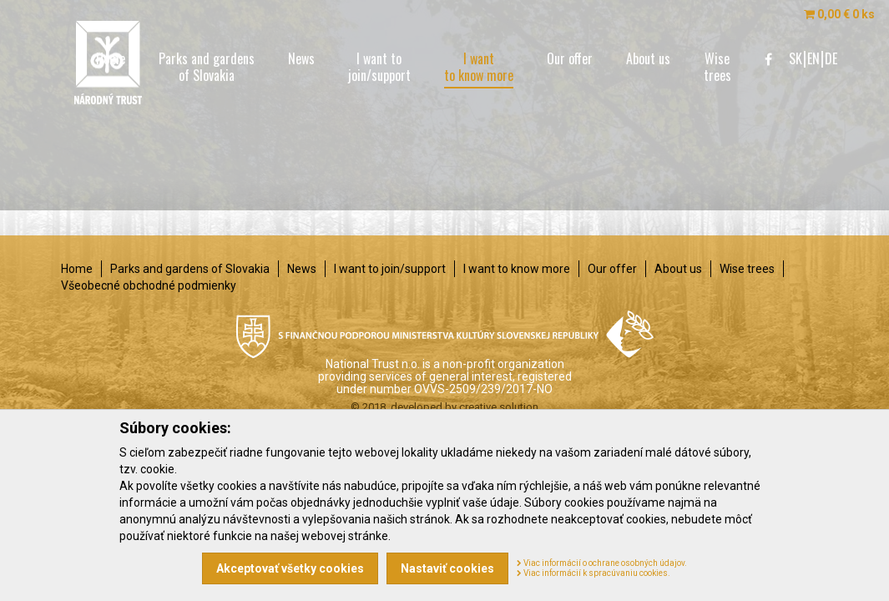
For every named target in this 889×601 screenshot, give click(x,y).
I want (516, 268)
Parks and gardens (190, 268)
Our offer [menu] (570, 58)
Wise (747, 268)
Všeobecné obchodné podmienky (148, 285)
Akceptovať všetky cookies (290, 568)
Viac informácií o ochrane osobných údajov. (602, 563)
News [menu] (301, 58)
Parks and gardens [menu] (207, 66)
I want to (390, 268)
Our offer (612, 268)
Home (77, 268)
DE (831, 58)
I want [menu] (478, 68)
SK (795, 58)
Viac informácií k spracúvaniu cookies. (593, 573)
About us (678, 268)
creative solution (498, 407)
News (301, 268)
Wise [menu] (717, 66)
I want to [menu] (379, 66)
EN (813, 58)
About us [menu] (648, 58)
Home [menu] (110, 58)
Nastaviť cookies (447, 568)
